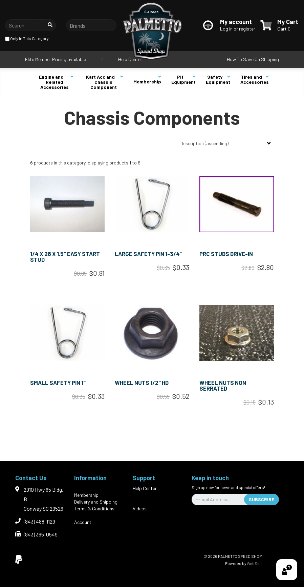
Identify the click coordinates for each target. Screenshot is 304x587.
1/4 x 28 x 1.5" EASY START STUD (65, 256)
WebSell (254, 563)
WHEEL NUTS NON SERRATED (222, 385)
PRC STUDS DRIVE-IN (226, 253)
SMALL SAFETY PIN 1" (58, 382)
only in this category (27, 39)
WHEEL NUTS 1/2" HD (142, 382)
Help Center (130, 59)
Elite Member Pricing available (55, 59)
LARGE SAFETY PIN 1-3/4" (148, 253)
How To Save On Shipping (253, 59)
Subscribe (261, 499)
